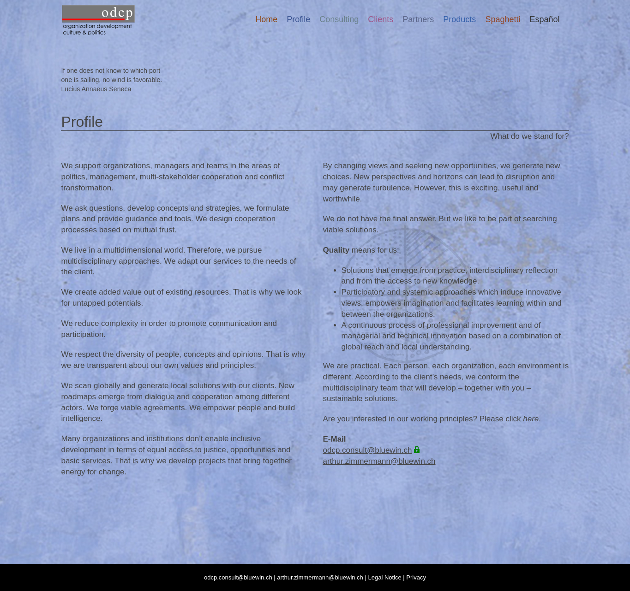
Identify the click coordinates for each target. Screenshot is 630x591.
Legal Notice (384, 577)
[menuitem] (544, 19)
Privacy (416, 577)
